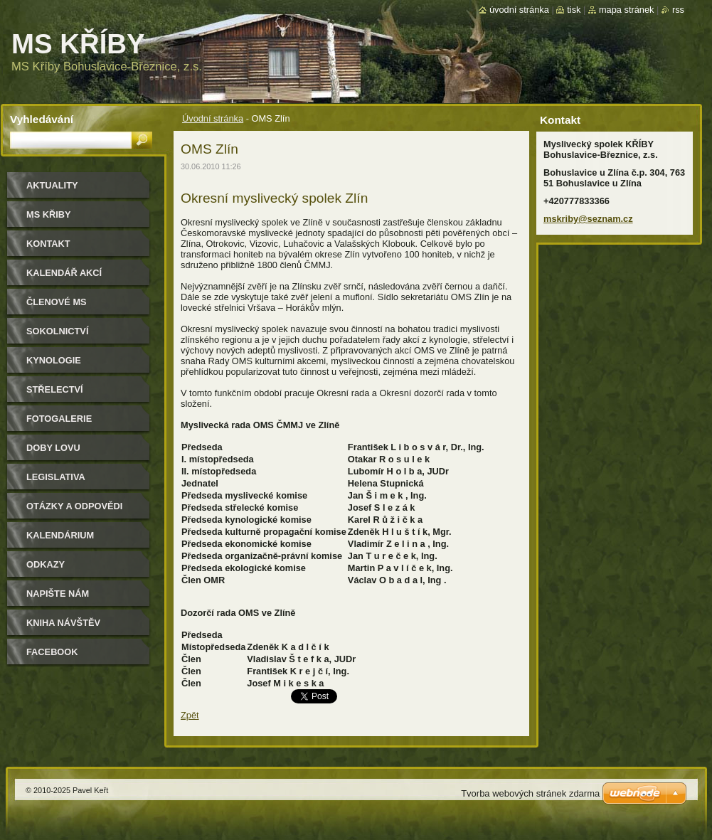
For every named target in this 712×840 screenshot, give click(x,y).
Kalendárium (60, 535)
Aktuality (52, 185)
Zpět (190, 715)
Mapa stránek (626, 9)
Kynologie (53, 360)
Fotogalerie (59, 418)
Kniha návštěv (63, 622)
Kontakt (48, 243)
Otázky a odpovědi (74, 506)
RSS (678, 9)
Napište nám (57, 593)
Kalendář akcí (64, 272)
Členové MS (56, 302)
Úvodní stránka (212, 118)
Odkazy (45, 564)
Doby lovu (53, 447)
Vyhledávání (41, 119)
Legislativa (55, 477)
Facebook (52, 652)
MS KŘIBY (48, 214)
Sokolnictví (57, 331)
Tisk (573, 9)
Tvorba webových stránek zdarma (530, 793)
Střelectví (54, 389)
